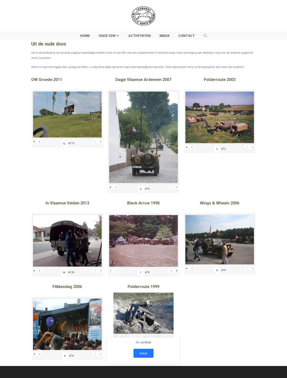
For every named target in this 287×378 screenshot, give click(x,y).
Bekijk (143, 353)
